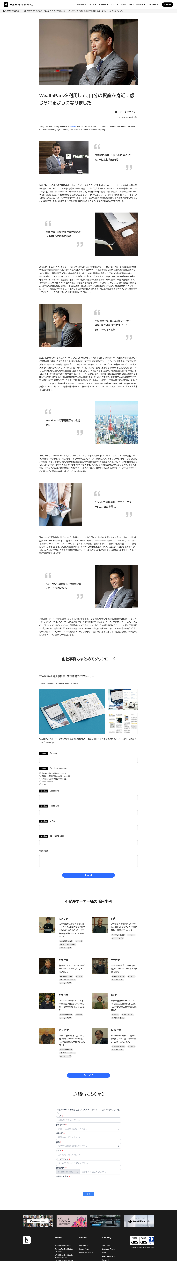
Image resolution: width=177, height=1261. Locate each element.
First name (54, 806)
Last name (54, 791)
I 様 (113, 918)
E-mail (52, 821)
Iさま (114, 995)
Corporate (106, 1245)
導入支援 (92, 5)
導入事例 (102, 5)
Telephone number (58, 836)
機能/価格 (80, 5)
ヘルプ (113, 5)
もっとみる (88, 1075)
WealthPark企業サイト (13, 11)
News (104, 1253)
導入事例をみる (60, 11)
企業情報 (139, 5)
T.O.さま (63, 918)
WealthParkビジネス (34, 11)
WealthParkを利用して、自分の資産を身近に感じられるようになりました (95, 11)
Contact (167, 5)
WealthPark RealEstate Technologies (64, 1256)
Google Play (84, 1249)
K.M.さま (64, 1030)
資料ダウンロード (127, 5)
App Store (83, 1245)
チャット (79, 941)
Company (54, 753)
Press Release (108, 1256)
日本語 (73, 126)
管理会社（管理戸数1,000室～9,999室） (55, 776)
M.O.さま (116, 1030)
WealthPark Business (63, 1245)
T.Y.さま (115, 960)
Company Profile (108, 1249)
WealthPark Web (86, 1253)
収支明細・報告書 (66, 941)
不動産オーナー (46, 782)
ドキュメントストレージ (68, 944)
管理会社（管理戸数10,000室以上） (53, 779)
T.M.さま (63, 960)
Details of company (58, 768)
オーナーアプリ (154, 5)
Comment (43, 851)
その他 (42, 784)
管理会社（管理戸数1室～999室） (52, 773)
